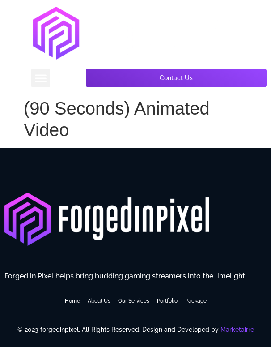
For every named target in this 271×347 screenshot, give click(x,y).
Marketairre (237, 329)
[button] (40, 78)
